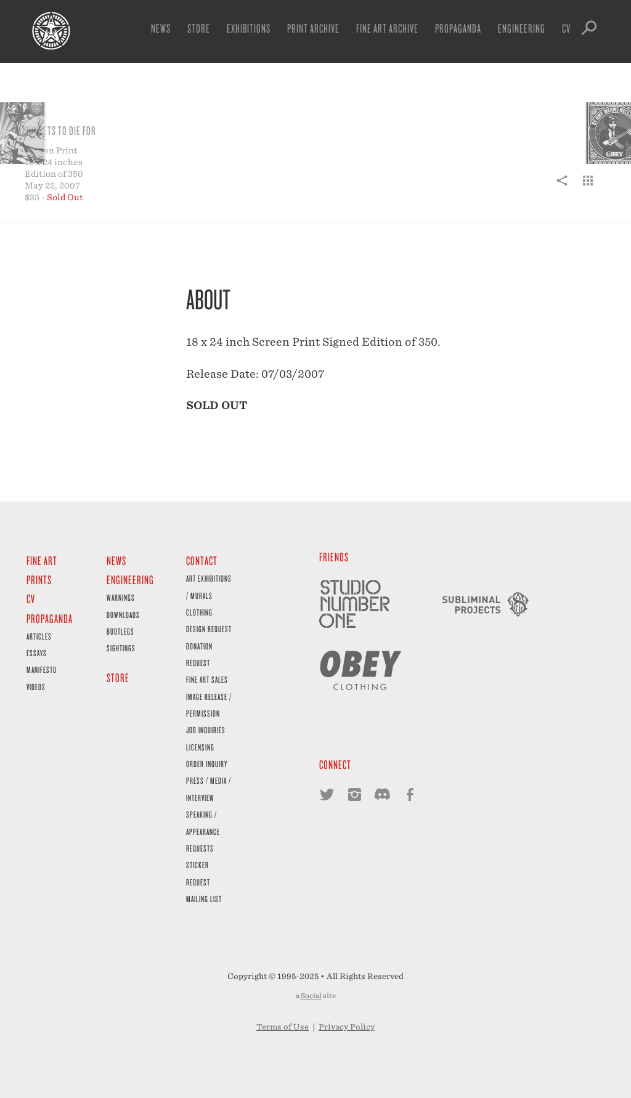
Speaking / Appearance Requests (203, 831)
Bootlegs (120, 631)
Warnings (121, 597)
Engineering (521, 28)
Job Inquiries (206, 730)
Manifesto (41, 669)
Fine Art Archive (387, 28)
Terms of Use (282, 1026)
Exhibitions (249, 28)
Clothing (199, 612)
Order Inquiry (206, 764)
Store (198, 28)
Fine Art (41, 560)
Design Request (209, 629)
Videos (36, 687)
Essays (36, 653)
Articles (39, 636)
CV (566, 28)
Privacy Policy (347, 1026)
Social (311, 995)
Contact (202, 560)
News (161, 28)
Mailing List (204, 899)
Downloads (123, 614)
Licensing (200, 747)
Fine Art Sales (207, 679)
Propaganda (458, 28)
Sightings (121, 648)
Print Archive (313, 28)
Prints (39, 579)
